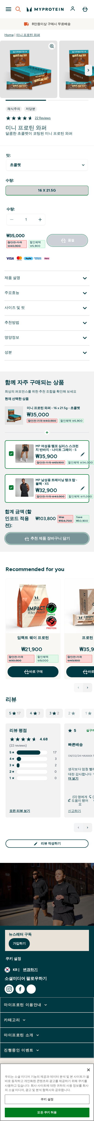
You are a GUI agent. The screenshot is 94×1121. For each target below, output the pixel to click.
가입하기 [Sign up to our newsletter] (19, 943)
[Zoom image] (51, 46)
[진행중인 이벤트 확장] (22, 1050)
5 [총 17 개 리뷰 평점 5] (15, 713)
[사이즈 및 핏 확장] (47, 308)
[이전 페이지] (78, 827)
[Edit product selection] (82, 454)
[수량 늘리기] (40, 219)
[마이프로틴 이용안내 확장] (26, 1005)
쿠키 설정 (13, 958)
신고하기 (74, 811)
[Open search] (18, 9)
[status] (26, 219)
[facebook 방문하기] (20, 989)
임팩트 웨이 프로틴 (33, 638)
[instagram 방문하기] (9, 989)
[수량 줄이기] (12, 219)
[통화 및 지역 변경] (47, 970)
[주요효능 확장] (47, 293)
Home (9, 35)
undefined (47, 165)
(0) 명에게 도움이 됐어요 (78, 800)
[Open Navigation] (8, 9)
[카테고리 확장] (15, 1020)
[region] (47, 1092)
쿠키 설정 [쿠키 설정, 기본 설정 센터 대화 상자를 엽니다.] (47, 1099)
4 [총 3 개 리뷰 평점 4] (35, 713)
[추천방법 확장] (47, 323)
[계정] (73, 9)
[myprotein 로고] (45, 9)
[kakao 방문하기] (31, 989)
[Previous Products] (78, 687)
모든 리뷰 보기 (19, 811)
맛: (8, 155)
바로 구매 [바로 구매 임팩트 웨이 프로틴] (33, 672)
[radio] (47, 190)
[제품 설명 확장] (47, 278)
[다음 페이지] (87, 827)
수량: (10, 209)
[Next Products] (87, 687)
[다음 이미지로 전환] (88, 70)
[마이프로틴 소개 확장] (22, 1035)
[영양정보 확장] (47, 338)
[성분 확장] (47, 353)
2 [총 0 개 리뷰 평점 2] (71, 713)
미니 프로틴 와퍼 (28, 35)
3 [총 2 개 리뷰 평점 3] (54, 713)
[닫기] (88, 1070)
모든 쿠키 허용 (47, 1112)
